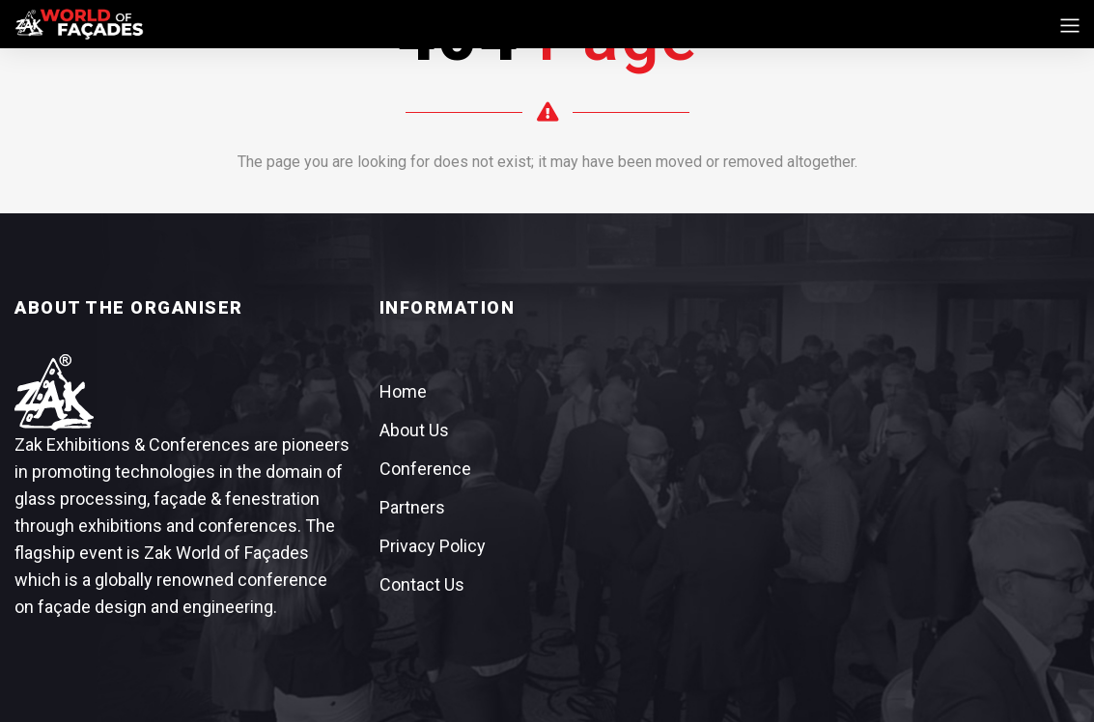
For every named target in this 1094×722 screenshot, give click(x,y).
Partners (412, 507)
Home (403, 391)
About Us (414, 430)
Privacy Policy (432, 546)
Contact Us (421, 584)
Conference (425, 468)
